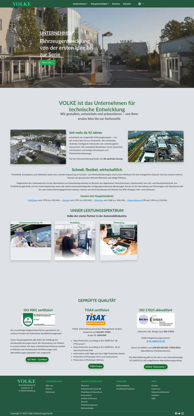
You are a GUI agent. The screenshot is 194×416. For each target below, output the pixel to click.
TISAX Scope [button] (96, 374)
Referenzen (50, 392)
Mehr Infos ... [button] (48, 62)
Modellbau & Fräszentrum (91, 392)
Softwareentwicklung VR (91, 389)
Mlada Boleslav (134, 200)
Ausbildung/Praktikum (125, 389)
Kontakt (127, 3)
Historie (49, 389)
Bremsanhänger (87, 408)
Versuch (84, 401)
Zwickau (66, 200)
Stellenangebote (122, 385)
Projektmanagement (89, 405)
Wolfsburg (33, 200)
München (98, 200)
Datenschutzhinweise (160, 392)
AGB (153, 398)
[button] (14, 48)
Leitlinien (155, 395)
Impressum (156, 389)
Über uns (49, 385)
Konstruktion (86, 395)
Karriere (116, 3)
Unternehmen (79, 3)
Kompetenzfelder (99, 3)
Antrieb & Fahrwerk (89, 398)
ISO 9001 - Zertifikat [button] (37, 367)
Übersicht (85, 385)
